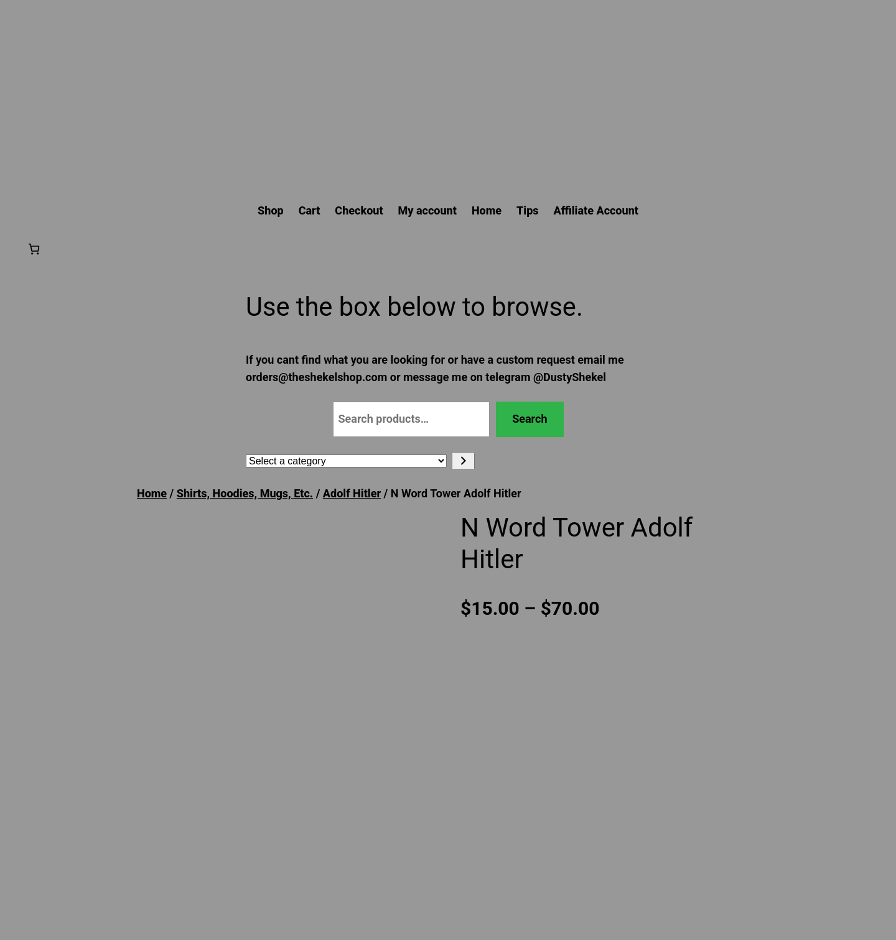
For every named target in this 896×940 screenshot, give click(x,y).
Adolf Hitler (352, 493)
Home (152, 493)
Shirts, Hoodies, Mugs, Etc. (245, 493)
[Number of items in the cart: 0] (34, 249)
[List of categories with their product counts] (346, 461)
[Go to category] (463, 461)
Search (529, 418)
